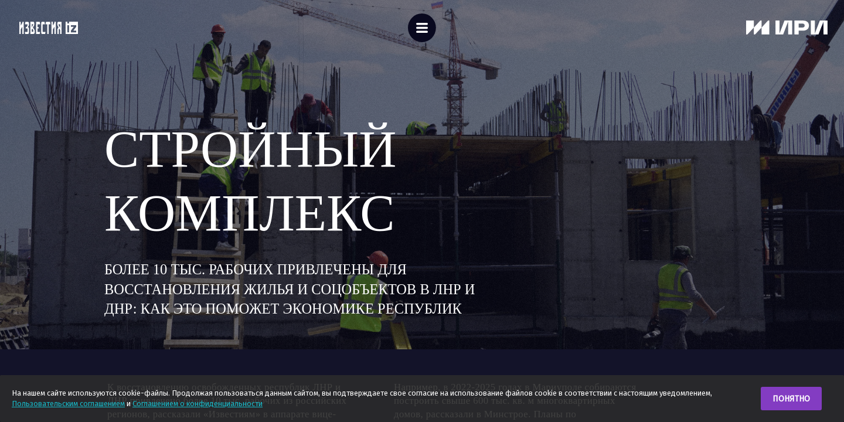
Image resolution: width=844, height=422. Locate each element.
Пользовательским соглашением (68, 403)
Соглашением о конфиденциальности (197, 403)
